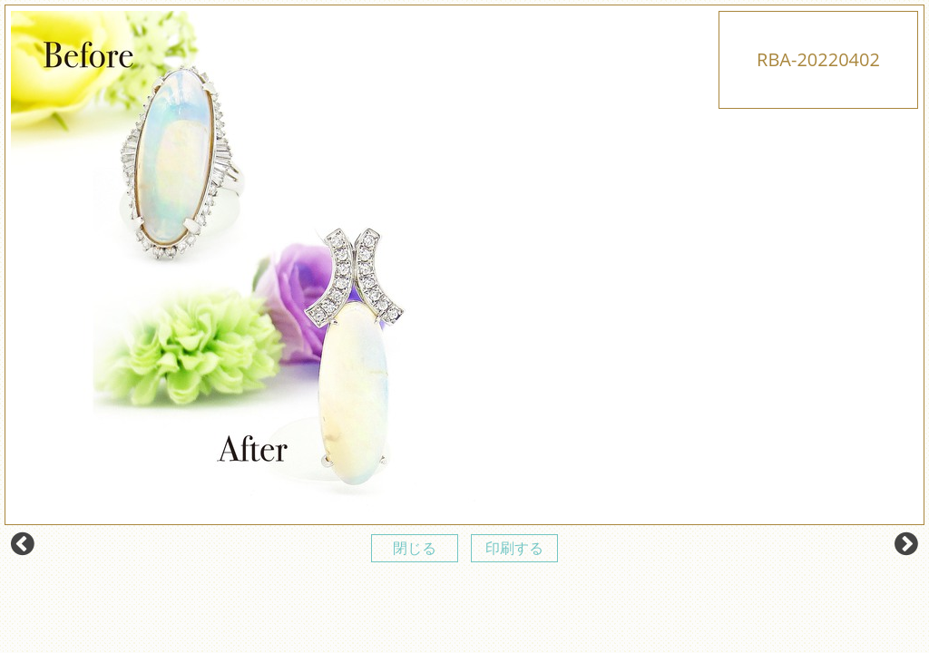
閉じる (414, 548)
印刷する (514, 548)
